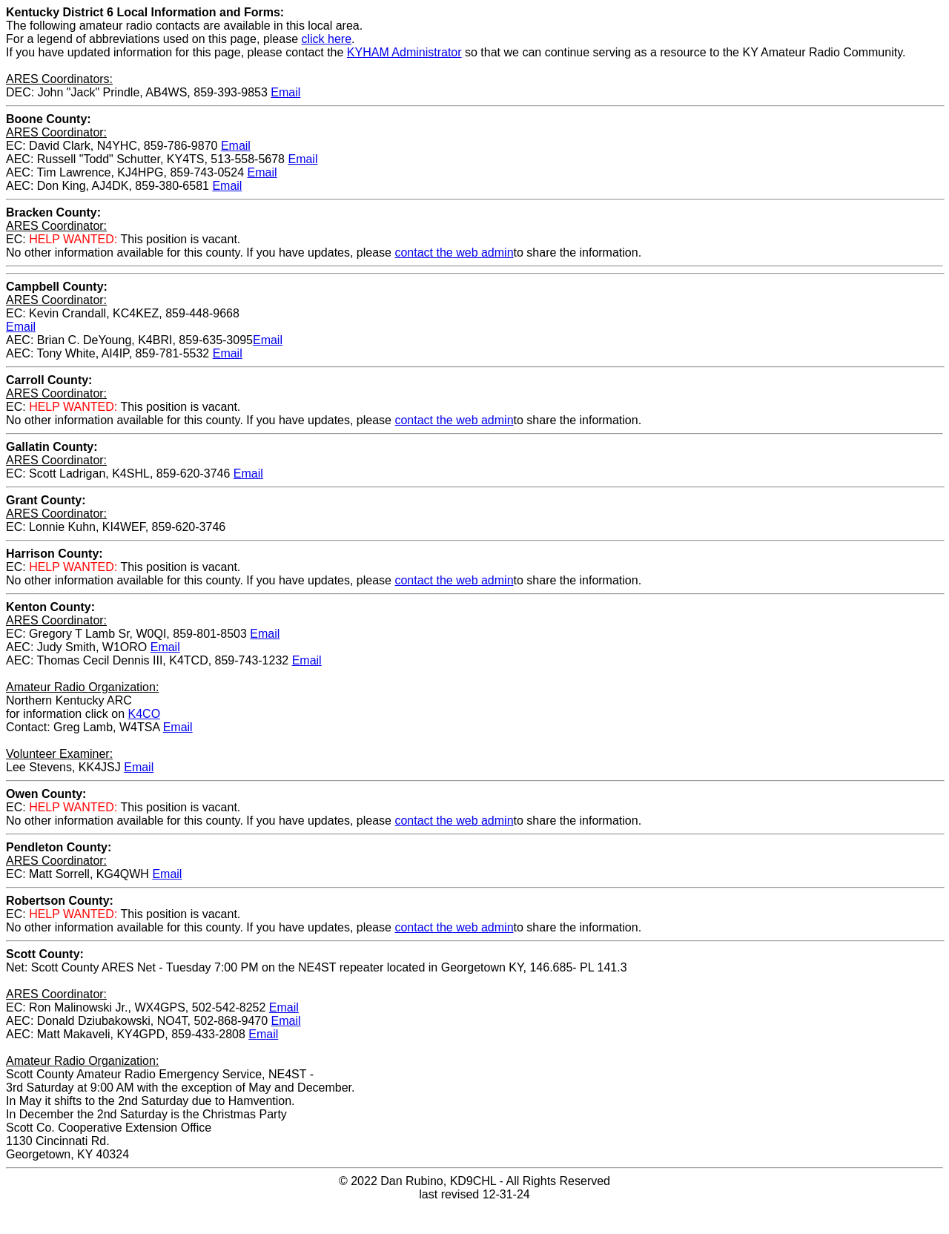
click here (327, 39)
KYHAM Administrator (404, 52)
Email (285, 92)
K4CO (144, 713)
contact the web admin (453, 252)
